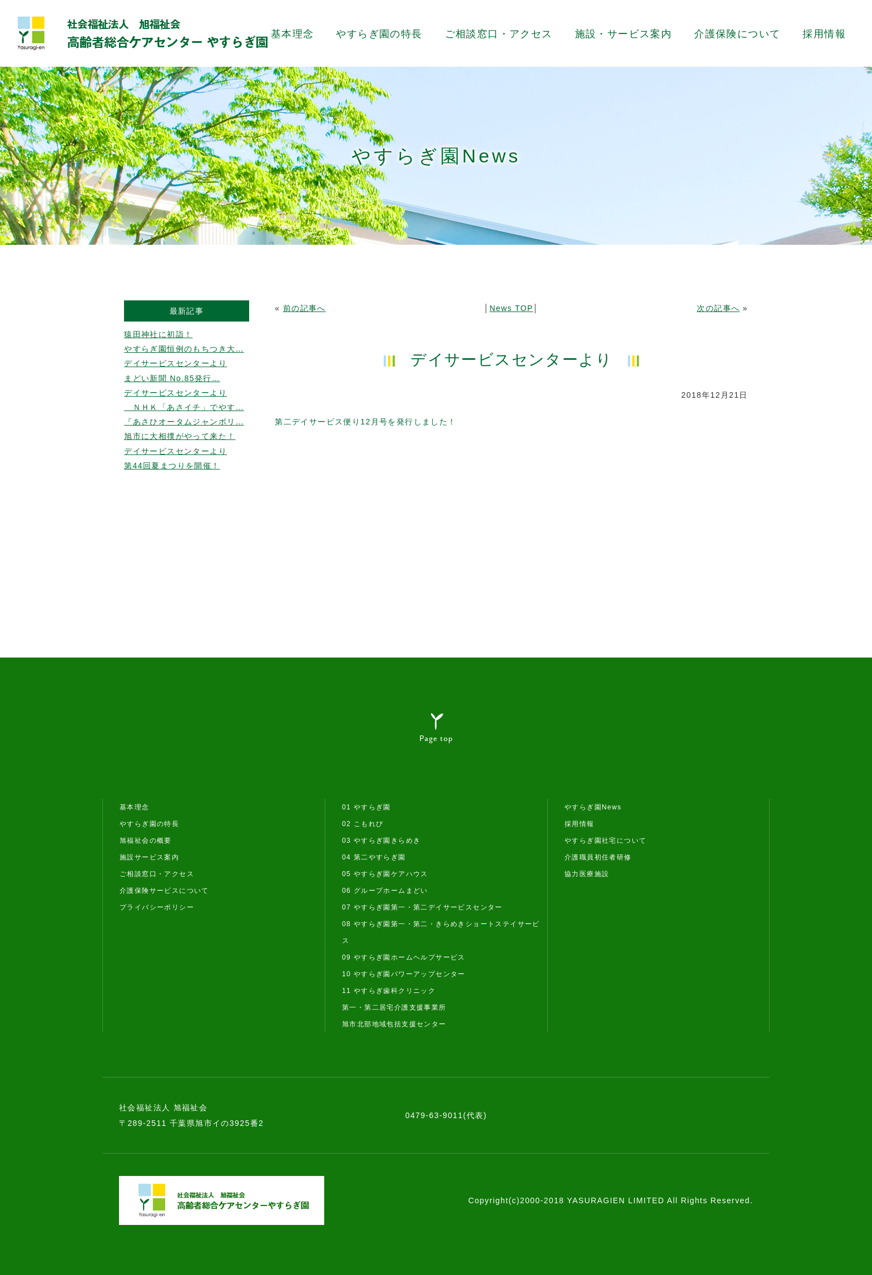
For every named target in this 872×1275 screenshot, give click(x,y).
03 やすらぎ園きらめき (381, 840)
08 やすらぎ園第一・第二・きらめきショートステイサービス (441, 932)
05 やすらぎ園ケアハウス (385, 874)
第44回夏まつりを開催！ (172, 465)
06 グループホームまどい (385, 891)
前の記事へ (304, 308)
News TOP (511, 308)
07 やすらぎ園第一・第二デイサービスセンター (422, 907)
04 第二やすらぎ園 (374, 857)
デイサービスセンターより (175, 363)
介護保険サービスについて (164, 891)
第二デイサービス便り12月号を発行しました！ (365, 421)
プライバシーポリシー (157, 907)
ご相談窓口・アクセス (499, 33)
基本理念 (292, 33)
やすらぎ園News (593, 807)
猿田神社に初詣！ (158, 334)
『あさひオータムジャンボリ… (184, 421)
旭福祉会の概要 (146, 840)
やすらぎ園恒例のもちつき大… (184, 348)
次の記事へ (718, 308)
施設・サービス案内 (623, 33)
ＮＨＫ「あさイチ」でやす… (184, 407)
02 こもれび (362, 824)
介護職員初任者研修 (598, 857)
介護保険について (737, 33)
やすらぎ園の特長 (379, 33)
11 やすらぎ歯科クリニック (388, 991)
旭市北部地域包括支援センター (394, 1024)
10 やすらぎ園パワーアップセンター (403, 974)
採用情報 (824, 33)
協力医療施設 (586, 874)
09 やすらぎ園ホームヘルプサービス (403, 957)
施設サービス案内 (149, 857)
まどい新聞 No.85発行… (172, 378)
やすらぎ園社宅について (605, 840)
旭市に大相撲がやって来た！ (179, 436)
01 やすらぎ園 (366, 807)
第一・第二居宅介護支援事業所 (394, 1007)
